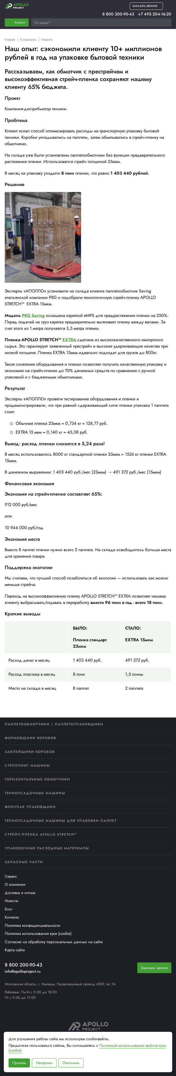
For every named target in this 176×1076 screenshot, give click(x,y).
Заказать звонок (154, 968)
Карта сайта (15, 950)
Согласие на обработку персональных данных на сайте (54, 942)
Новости (11, 901)
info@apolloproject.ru (23, 971)
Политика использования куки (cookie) (38, 933)
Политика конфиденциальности (32, 925)
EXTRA (69, 340)
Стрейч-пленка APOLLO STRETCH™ (41, 834)
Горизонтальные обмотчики (37, 779)
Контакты (12, 917)
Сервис (11, 876)
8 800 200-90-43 (118, 14)
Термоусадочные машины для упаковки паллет (61, 820)
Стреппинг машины (27, 765)
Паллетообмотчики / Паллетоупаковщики (54, 724)
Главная (10, 39)
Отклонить (71, 1063)
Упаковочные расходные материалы (47, 848)
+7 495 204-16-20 (154, 14)
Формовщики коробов (30, 738)
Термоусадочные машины (35, 793)
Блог (8, 909)
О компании (15, 884)
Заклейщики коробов (30, 751)
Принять (19, 1063)
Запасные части (24, 862)
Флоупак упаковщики (30, 806)
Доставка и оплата (20, 892)
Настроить (44, 1063)
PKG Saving (33, 315)
